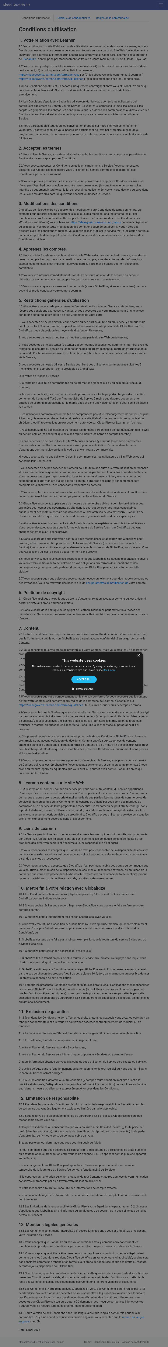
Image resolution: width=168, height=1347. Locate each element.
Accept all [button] (84, 679)
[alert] (84, 673)
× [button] (138, 655)
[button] (84, 689)
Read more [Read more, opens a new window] (109, 670)
